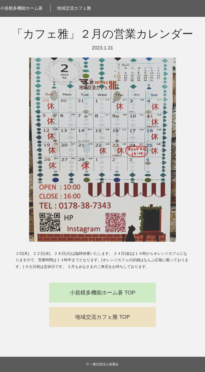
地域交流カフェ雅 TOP (102, 317)
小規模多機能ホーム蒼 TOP (102, 292)
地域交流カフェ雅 (74, 8)
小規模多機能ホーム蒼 (21, 8)
